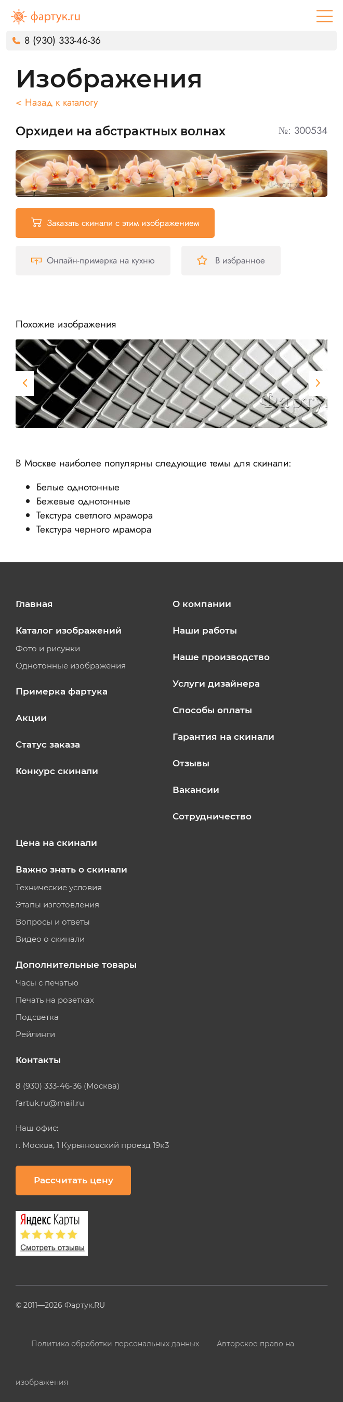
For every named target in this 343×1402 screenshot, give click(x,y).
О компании (202, 604)
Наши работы (205, 630)
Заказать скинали (115, 223)
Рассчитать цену (73, 1180)
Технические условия (59, 887)
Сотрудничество (212, 816)
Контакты (38, 1060)
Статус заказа (48, 744)
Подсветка (37, 1017)
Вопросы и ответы (53, 922)
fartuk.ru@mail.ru (50, 1103)
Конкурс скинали (57, 771)
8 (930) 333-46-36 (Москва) (68, 1086)
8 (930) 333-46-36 (62, 40)
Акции (31, 718)
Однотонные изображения (71, 666)
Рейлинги (35, 1034)
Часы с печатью (47, 983)
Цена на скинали (56, 843)
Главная (34, 604)
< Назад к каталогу (57, 102)
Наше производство (221, 657)
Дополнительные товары (76, 964)
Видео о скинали (50, 939)
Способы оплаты (212, 710)
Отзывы (191, 763)
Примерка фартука (62, 691)
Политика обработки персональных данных (116, 1343)
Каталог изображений (69, 630)
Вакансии (196, 790)
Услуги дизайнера (216, 683)
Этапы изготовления (57, 905)
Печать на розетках (55, 1000)
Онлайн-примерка (93, 260)
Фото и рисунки (48, 648)
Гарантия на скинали (223, 736)
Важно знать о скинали (71, 869)
